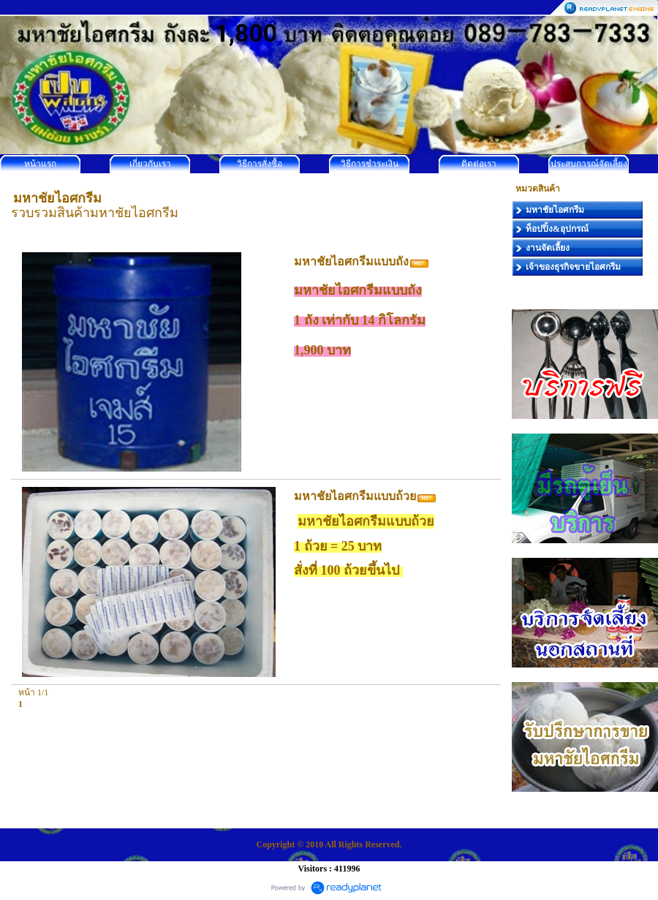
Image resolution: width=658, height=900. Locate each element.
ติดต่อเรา (478, 164)
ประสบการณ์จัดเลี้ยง (589, 164)
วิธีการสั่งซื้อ (259, 164)
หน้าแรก (40, 164)
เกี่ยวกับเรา (150, 164)
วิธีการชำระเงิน (369, 164)
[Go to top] (474, 697)
